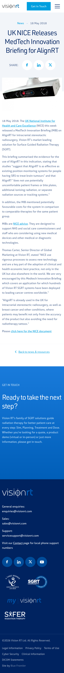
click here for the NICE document (31, 331)
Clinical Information (33, 654)
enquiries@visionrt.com (17, 511)
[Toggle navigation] (57, 6)
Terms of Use (51, 648)
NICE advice (20, 223)
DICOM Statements (13, 659)
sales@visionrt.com (14, 523)
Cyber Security (10, 654)
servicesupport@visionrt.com (20, 535)
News (20, 23)
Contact (18, 543)
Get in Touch (38, 6)
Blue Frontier (18, 665)
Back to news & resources (34, 351)
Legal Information (12, 648)
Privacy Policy (33, 648)
